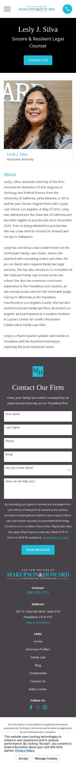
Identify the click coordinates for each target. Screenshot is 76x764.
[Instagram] (45, 707)
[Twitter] (38, 707)
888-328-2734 (38, 592)
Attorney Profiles (38, 649)
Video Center (38, 689)
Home (38, 641)
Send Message (38, 549)
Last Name (12, 427)
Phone (9, 441)
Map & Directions (38, 622)
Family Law (38, 657)
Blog (38, 665)
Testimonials (38, 673)
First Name (12, 414)
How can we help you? (20, 481)
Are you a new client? (19, 468)
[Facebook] (31, 707)
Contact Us (38, 60)
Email (9, 454)
